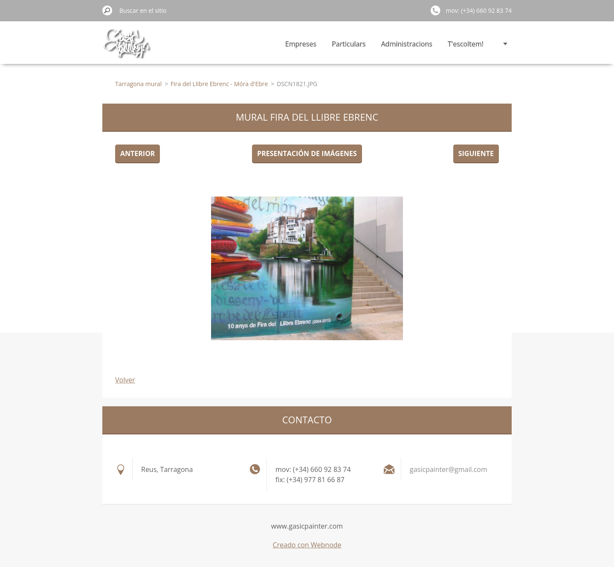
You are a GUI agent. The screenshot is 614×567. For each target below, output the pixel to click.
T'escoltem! (466, 44)
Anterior (137, 153)
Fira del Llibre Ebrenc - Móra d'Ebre (219, 84)
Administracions (406, 44)
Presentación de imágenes (307, 153)
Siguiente (476, 153)
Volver (125, 380)
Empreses (300, 44)
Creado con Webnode (306, 545)
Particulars (348, 44)
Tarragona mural (138, 84)
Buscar (107, 10)
